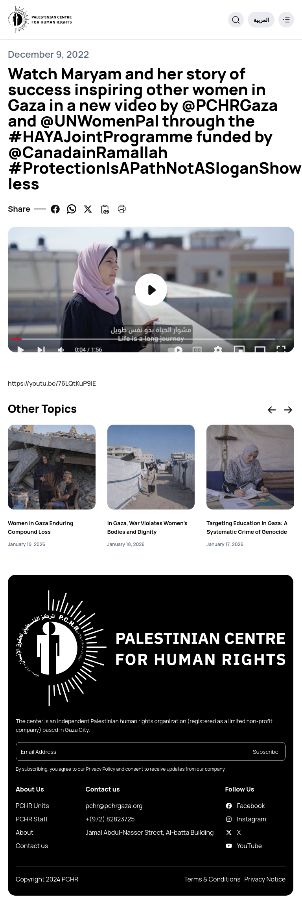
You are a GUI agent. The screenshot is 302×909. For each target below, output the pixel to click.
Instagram (232, 819)
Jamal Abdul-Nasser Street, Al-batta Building (150, 832)
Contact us (32, 845)
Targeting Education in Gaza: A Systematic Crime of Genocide (246, 527)
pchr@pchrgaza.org (114, 805)
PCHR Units (32, 805)
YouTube (232, 845)
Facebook (232, 805)
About (24, 832)
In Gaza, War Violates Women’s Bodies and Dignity (147, 527)
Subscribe (265, 751)
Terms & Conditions (212, 879)
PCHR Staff (32, 819)
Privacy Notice (265, 879)
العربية (261, 20)
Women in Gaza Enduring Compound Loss (41, 527)
